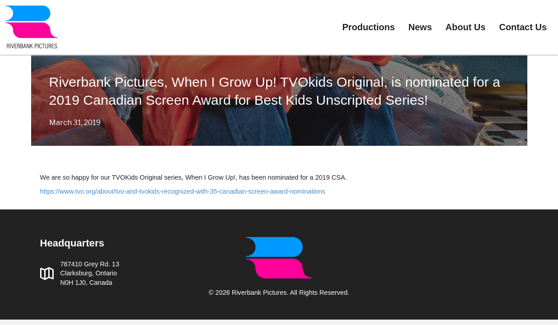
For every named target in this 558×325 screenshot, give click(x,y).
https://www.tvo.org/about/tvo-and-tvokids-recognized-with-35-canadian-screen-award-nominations (183, 191)
